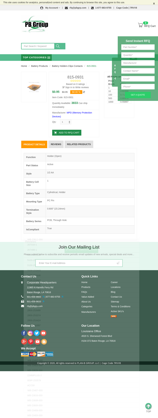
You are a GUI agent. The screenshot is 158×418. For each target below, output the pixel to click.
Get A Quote (138, 95)
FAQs (84, 292)
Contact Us (116, 297)
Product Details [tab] (34, 144)
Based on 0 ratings (75, 84)
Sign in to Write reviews (75, 87)
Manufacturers (88, 312)
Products (85, 287)
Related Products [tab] (79, 144)
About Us (86, 301)
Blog (113, 292)
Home (24, 66)
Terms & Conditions (120, 306)
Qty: (54, 122)
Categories (86, 306)
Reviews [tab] (56, 144)
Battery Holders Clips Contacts (67, 66)
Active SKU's (117, 311)
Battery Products (39, 66)
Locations (115, 287)
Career (114, 282)
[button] (50, 7)
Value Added (87, 297)
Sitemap (115, 301)
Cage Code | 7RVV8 (126, 7)
